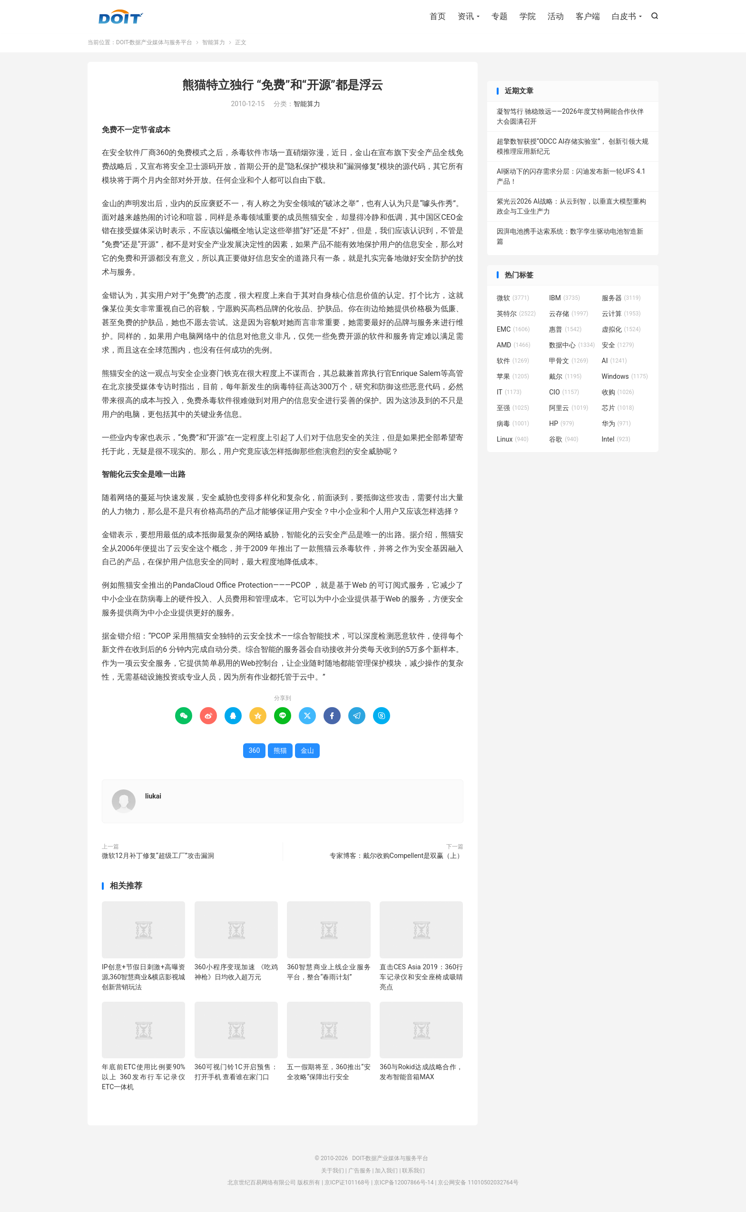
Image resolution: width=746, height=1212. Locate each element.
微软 (513, 300)
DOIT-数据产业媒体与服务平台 (121, 17)
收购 (618, 394)
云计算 (621, 316)
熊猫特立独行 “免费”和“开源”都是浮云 (282, 87)
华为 (616, 426)
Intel (616, 441)
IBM (564, 300)
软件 (513, 363)
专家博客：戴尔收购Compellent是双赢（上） (396, 858)
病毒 (513, 426)
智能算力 (213, 44)
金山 (307, 753)
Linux (513, 441)
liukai (153, 798)
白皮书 (624, 16)
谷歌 (564, 441)
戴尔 (565, 379)
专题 (499, 16)
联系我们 (413, 1173)
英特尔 (516, 316)
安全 (618, 347)
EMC (513, 331)
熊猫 (280, 753)
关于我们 (332, 1173)
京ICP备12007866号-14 (403, 1185)
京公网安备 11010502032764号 (478, 1185)
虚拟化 (621, 331)
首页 (438, 16)
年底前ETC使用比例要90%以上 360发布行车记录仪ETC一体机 (143, 1079)
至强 (513, 410)
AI (614, 363)
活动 (556, 16)
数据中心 (572, 347)
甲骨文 (568, 363)
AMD (513, 347)
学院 (528, 16)
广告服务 (359, 1173)
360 (254, 753)
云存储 (568, 316)
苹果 (513, 379)
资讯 (466, 16)
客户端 (588, 16)
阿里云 (568, 410)
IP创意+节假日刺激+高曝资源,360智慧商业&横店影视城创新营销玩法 (143, 979)
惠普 (565, 331)
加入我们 (386, 1173)
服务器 (621, 300)
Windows (625, 379)
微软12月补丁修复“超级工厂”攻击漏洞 (158, 858)
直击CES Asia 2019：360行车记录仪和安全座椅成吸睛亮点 (421, 979)
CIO (564, 394)
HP (561, 426)
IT (509, 394)
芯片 (618, 410)
